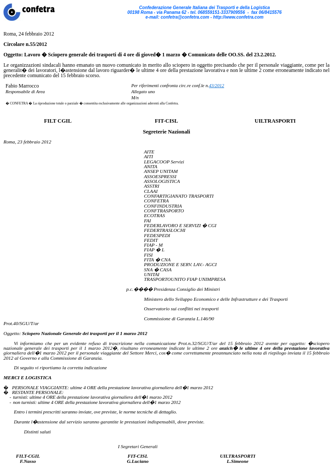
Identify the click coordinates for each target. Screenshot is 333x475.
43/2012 (216, 85)
